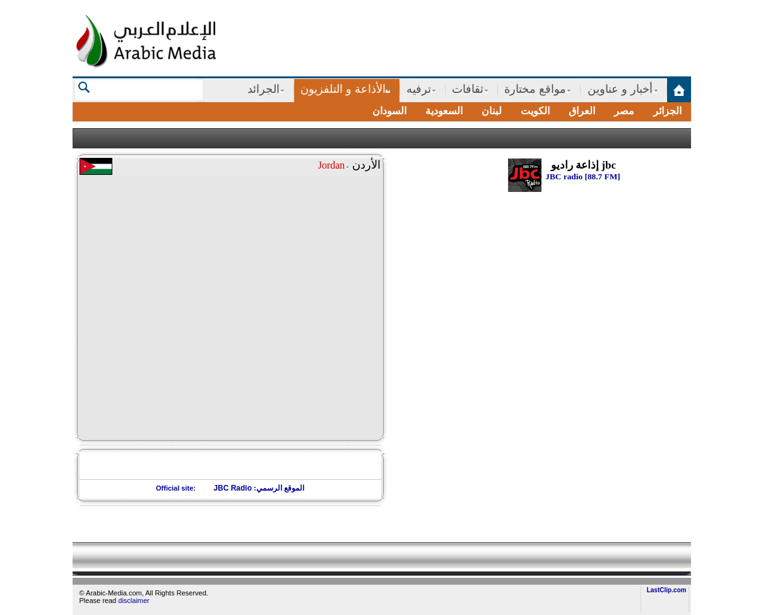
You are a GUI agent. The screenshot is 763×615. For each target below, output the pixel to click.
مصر (624, 110)
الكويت (535, 110)
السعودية (444, 110)
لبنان (492, 110)
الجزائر (667, 110)
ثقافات (467, 89)
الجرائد (263, 89)
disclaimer (134, 600)
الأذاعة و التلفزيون (343, 89)
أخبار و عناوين (620, 89)
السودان (389, 110)
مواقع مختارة (535, 89)
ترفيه (418, 89)
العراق (582, 110)
